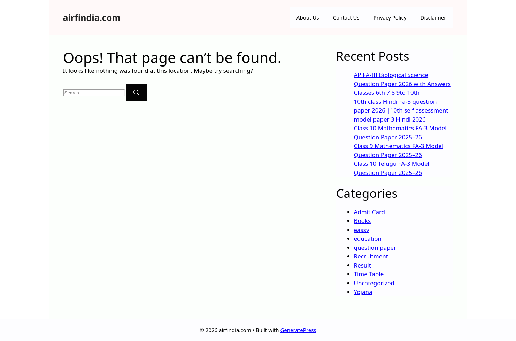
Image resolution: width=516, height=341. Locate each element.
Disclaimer (433, 17)
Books (362, 221)
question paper (375, 247)
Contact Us (346, 17)
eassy (361, 230)
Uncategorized (374, 283)
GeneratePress (298, 329)
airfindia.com (92, 17)
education (368, 238)
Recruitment (371, 256)
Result (362, 265)
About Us (307, 17)
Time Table (369, 274)
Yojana (363, 292)
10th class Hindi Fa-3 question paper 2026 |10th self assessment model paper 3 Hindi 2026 (401, 110)
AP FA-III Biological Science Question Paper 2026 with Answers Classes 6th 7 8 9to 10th (402, 83)
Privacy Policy (390, 17)
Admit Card (369, 212)
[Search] (136, 92)
